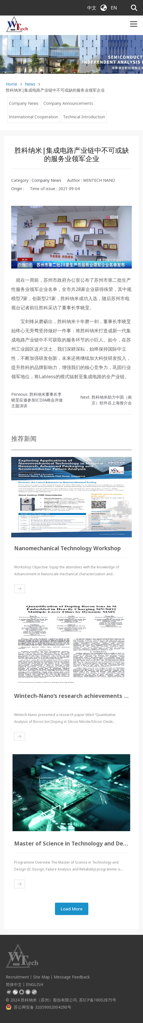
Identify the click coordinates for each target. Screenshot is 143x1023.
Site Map (41, 977)
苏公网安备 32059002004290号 (38, 1007)
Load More (72, 909)
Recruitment (17, 977)
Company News (24, 103)
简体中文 (14, 984)
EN (114, 7)
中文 (91, 7)
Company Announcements (68, 103)
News (30, 84)
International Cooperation (33, 116)
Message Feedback (72, 977)
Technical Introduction (84, 116)
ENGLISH (34, 984)
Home (11, 84)
